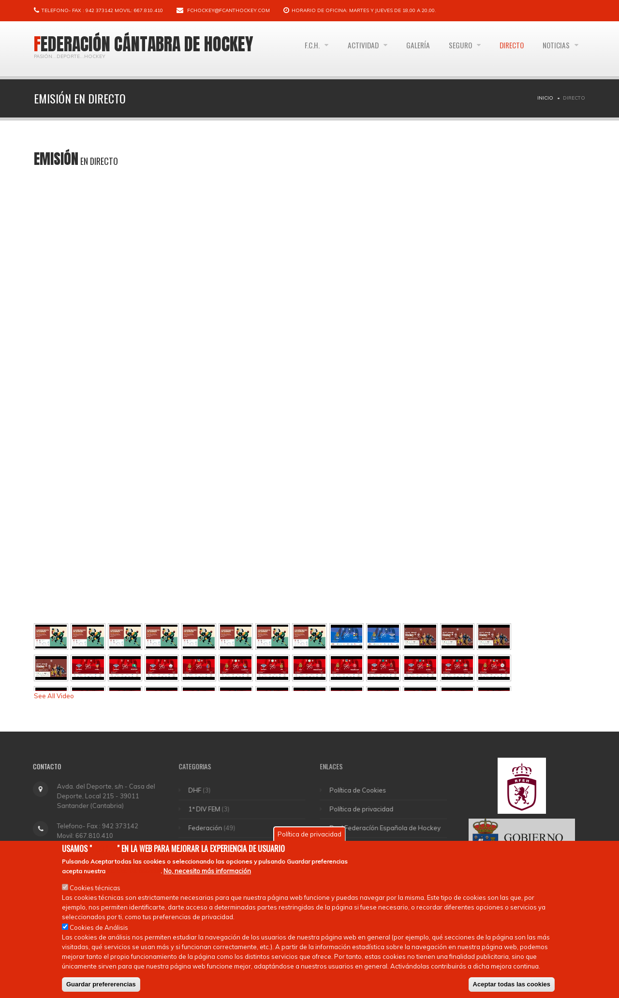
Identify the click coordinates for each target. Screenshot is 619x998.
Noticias (556, 49)
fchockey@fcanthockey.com (228, 10)
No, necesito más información (207, 871)
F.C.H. (301, 49)
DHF (200, 790)
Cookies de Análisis (99, 927)
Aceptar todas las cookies (511, 984)
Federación (211, 828)
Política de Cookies (363, 790)
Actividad (353, 49)
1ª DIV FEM (210, 809)
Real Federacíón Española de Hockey (390, 828)
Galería (410, 49)
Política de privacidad (367, 809)
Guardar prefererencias (101, 984)
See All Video (54, 696)
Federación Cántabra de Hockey (143, 44)
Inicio (545, 98)
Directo (508, 49)
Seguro (455, 49)
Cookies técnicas (95, 888)
